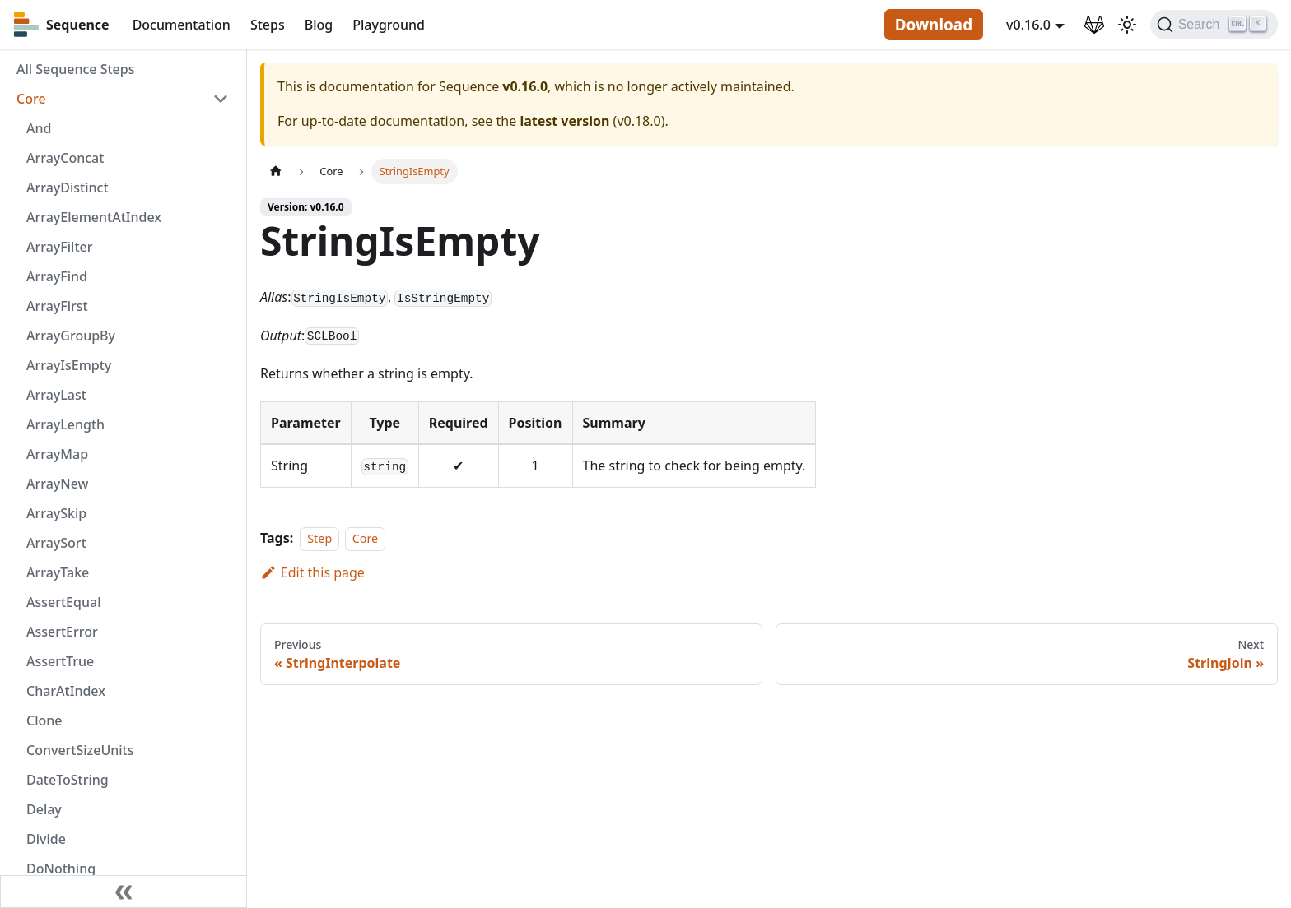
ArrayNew (57, 484)
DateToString (67, 780)
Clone (44, 720)
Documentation (182, 25)
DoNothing (61, 868)
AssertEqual (63, 602)
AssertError (62, 632)
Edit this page (312, 572)
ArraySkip (56, 513)
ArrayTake (57, 572)
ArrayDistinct (67, 187)
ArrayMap (57, 454)
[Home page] (275, 171)
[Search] (1214, 24)
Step (319, 538)
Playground (388, 25)
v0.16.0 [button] (1028, 25)
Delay (44, 809)
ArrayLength (65, 424)
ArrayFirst (57, 306)
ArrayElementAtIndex (93, 217)
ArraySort (56, 543)
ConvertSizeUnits (79, 750)
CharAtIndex (65, 691)
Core (31, 99)
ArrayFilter (59, 247)
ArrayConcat (65, 158)
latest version (564, 121)
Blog (319, 25)
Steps (267, 25)
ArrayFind (56, 276)
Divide (46, 839)
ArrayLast (56, 395)
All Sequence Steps (75, 69)
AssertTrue (60, 661)
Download (933, 24)
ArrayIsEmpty (68, 365)
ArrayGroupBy (70, 336)
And (38, 128)
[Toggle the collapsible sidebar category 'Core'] (221, 99)
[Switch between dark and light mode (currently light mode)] (1127, 25)
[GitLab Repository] (1094, 25)
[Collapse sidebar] (123, 891)
